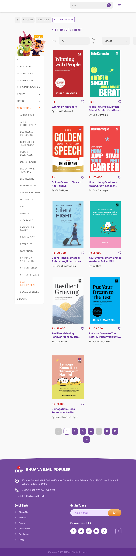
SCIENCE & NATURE (30, 275)
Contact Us (22, 528)
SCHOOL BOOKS (28, 268)
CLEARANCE (26, 220)
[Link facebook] (73, 531)
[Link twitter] (81, 531)
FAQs (19, 539)
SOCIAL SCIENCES (29, 291)
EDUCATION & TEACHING (27, 170)
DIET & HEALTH (28, 161)
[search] (109, 5)
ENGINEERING (27, 178)
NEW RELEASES (25, 73)
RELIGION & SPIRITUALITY (27, 260)
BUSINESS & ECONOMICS (26, 133)
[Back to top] (118, 531)
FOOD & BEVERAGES (26, 154)
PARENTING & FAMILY (27, 229)
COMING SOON (25, 80)
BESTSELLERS (24, 66)
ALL (19, 59)
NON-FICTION (43, 20)
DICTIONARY (26, 251)
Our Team (22, 534)
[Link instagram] (89, 531)
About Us (21, 512)
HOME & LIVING (28, 199)
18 (115, 431)
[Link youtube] (97, 531)
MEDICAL (25, 213)
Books (20, 523)
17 (107, 431)
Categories (28, 20)
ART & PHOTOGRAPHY (28, 123)
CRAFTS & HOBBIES (30, 192)
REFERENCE (26, 244)
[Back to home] (17, 20)
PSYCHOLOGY (27, 237)
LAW (22, 206)
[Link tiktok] (104, 531)
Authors (20, 517)
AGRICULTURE (27, 115)
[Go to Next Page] (86, 439)
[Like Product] (82, 101)
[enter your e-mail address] (95, 512)
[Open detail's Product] (68, 73)
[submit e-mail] (114, 512)
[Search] (91, 5)
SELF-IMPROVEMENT (63, 20)
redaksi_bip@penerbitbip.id (31, 496)
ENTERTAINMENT (28, 185)
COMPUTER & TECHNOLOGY (27, 144)
